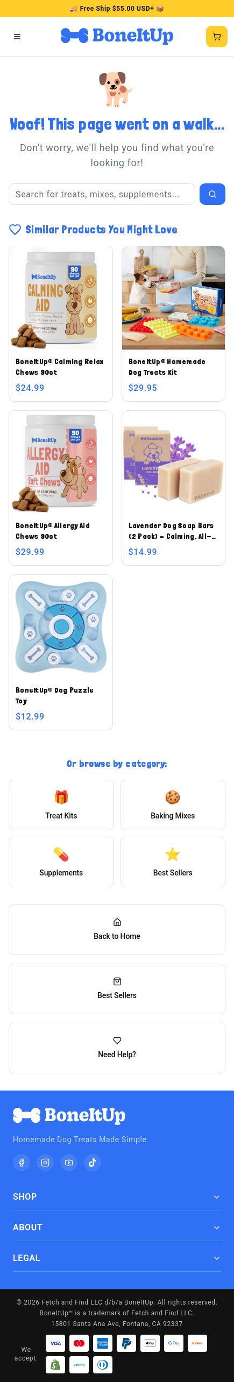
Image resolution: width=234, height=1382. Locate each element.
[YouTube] (68, 1162)
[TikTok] (92, 1162)
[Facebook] (21, 1162)
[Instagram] (45, 1162)
